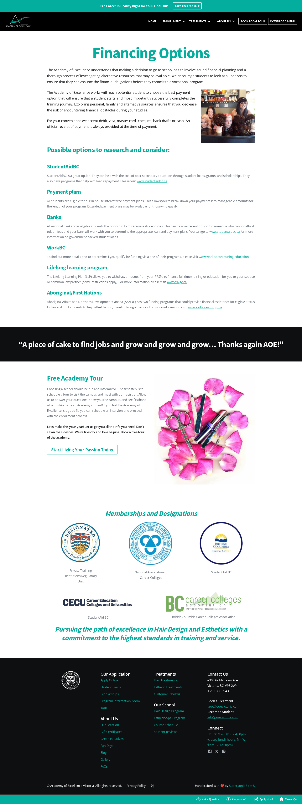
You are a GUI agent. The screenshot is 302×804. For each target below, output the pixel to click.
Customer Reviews (167, 694)
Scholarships (110, 694)
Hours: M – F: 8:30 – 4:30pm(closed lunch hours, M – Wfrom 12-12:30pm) (226, 739)
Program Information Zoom (120, 701)
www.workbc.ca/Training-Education (224, 257)
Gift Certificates (111, 732)
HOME (152, 21)
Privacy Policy (136, 786)
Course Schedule (166, 725)
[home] (18, 21)
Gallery (106, 759)
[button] (173, 21)
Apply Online (109, 680)
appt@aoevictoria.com (223, 706)
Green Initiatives (112, 739)
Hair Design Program (169, 711)
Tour (104, 708)
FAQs (104, 766)
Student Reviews (165, 732)
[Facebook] (209, 751)
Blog (104, 752)
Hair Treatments (165, 680)
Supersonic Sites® (242, 786)
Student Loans (111, 687)
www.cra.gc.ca (177, 282)
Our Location (110, 725)
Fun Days (107, 746)
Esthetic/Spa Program (169, 718)
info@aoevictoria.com (222, 717)
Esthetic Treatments (168, 687)
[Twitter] (216, 751)
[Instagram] (223, 751)
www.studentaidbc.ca (152, 181)
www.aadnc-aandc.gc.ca (205, 307)
